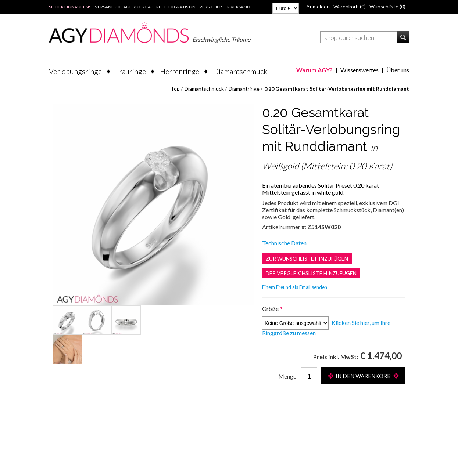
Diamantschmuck (240, 71)
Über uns (397, 69)
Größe (271, 308)
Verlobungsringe (75, 71)
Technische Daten (284, 242)
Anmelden (318, 6)
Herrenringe (179, 71)
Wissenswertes (359, 69)
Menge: (288, 376)
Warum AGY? (314, 69)
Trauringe (131, 71)
